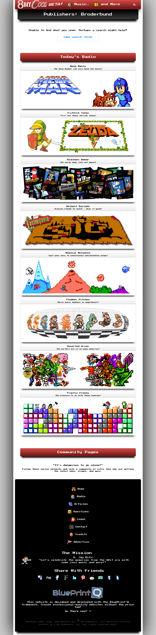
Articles (78, 504)
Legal (78, 519)
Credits (78, 534)
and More (107, 5)
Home (78, 489)
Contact (78, 527)
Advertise (78, 542)
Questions (78, 512)
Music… (78, 5)
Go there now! (78, 611)
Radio (78, 497)
